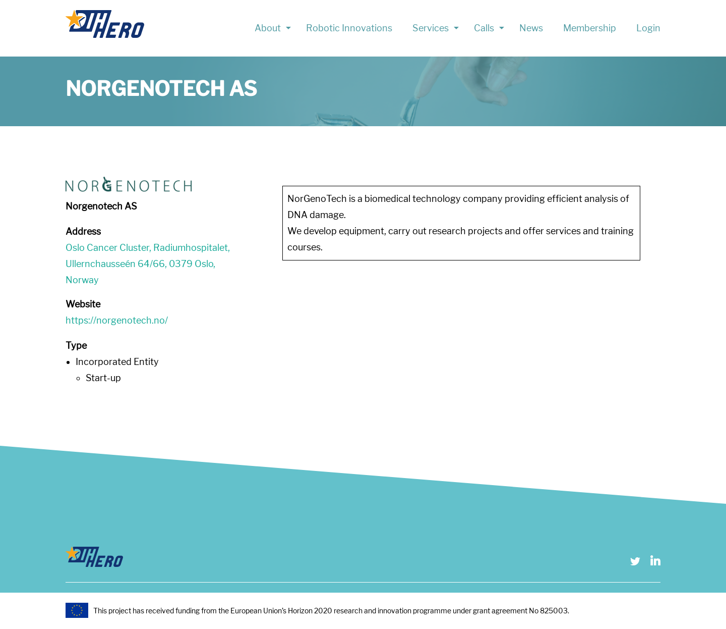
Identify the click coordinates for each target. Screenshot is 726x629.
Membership (589, 28)
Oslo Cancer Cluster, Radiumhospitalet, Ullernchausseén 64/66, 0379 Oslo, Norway (148, 263)
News (531, 28)
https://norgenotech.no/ (117, 320)
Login (648, 28)
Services (430, 28)
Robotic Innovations (349, 28)
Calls (484, 28)
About (268, 28)
